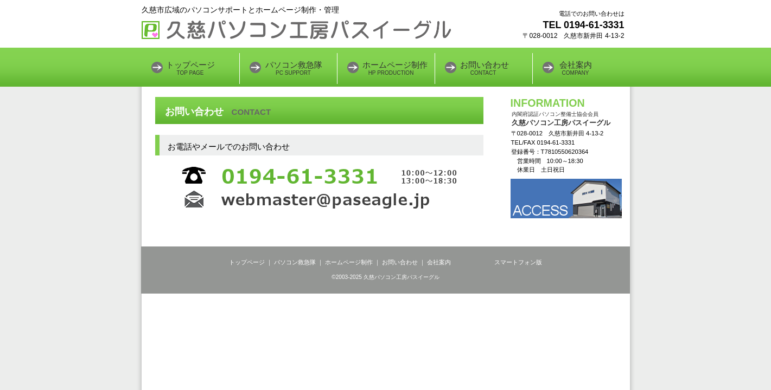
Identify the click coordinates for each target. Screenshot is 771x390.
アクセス (566, 198)
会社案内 (440, 262)
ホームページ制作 (349, 262)
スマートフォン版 (518, 262)
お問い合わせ (400, 262)
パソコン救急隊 (295, 262)
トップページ (247, 262)
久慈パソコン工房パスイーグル (296, 30)
